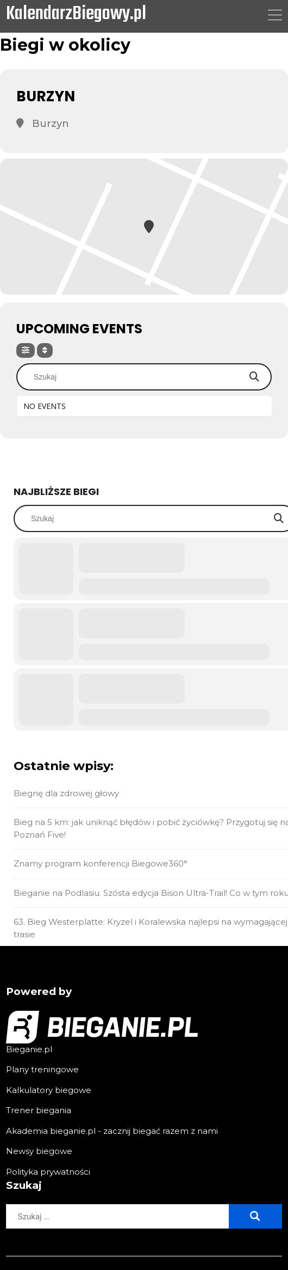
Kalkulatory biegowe (48, 1090)
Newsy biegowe (39, 1151)
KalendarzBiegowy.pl (76, 14)
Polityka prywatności (48, 1172)
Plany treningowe (42, 1069)
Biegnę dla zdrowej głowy (66, 793)
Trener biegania (38, 1110)
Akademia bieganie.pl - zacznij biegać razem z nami (112, 1131)
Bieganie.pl (29, 1049)
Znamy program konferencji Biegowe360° (100, 863)
